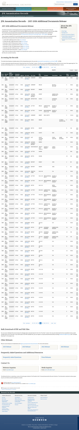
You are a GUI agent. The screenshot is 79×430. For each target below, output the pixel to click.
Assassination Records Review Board (68, 39)
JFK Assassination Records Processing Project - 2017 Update (34, 34)
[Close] (77, 418)
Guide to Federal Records (33, 402)
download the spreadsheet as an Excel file (47, 61)
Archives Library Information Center (5, 409)
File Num (40, 75)
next (52, 67)
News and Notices (44, 397)
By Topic (3, 397)
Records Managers (18, 403)
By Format (4, 399)
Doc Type (33, 75)
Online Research (6, 395)
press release (22, 39)
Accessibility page (31, 383)
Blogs (43, 420)
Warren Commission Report (68, 34)
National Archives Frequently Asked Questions (31, 400)
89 (46, 67)
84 (36, 67)
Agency (22, 75)
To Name (46, 75)
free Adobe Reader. (16, 382)
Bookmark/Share (68, 2)
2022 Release (46, 347)
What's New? (44, 395)
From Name (55, 75)
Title (60, 75)
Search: (53, 70)
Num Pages (67, 75)
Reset (76, 70)
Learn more (67, 427)
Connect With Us (39, 418)
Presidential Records (6, 404)
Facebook (33, 420)
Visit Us (55, 9)
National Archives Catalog (7, 403)
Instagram (37, 420)
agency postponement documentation (29, 343)
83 (34, 67)
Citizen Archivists (60, 2)
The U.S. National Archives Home (16, 3)
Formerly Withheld (17, 75)
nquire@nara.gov (10, 369)
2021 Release (65, 347)
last (55, 67)
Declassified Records (32, 404)
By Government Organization (5, 401)
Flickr (45, 420)
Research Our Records (8, 9)
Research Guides (32, 395)
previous (28, 67)
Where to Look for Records (33, 405)
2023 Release (26, 347)
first (24, 67)
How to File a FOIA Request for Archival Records (33, 410)
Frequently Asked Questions (12, 357)
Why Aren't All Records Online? (32, 408)
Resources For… (19, 395)
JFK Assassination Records (20, 16)
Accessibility (28, 424)
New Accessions (44, 399)
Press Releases (46, 357)
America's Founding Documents (71, 9)
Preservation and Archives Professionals (20, 401)
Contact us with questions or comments (8, 389)
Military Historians (18, 399)
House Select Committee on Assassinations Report (68, 36)
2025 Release (7, 347)
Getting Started (31, 397)
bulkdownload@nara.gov (64, 334)
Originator (72, 75)
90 (48, 67)
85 (38, 67)
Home (3, 16)
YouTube (41, 420)
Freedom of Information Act (43, 424)
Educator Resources (39, 9)
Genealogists (17, 397)
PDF (26, 79)
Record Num (6, 75)
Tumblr (39, 420)
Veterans (16, 404)
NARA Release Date (11, 74)
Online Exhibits (5, 411)
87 (42, 67)
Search (75, 4)
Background (64, 32)
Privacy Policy (34, 424)
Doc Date (27, 75)
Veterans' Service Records (23, 9)
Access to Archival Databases (5, 407)
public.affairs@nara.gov (49, 369)
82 (32, 67)
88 (44, 67)
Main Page (64, 31)
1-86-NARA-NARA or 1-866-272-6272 (39, 428)
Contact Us (75, 2)
